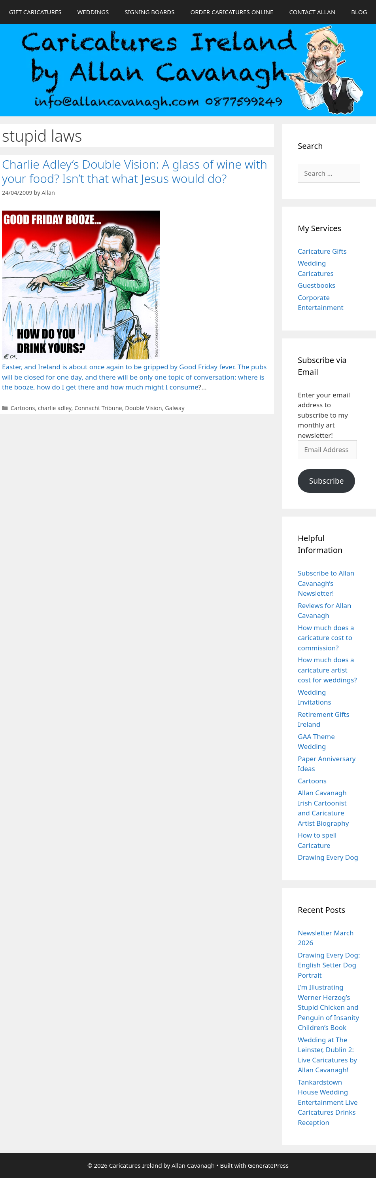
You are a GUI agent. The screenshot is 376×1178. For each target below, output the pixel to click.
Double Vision (143, 408)
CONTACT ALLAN (312, 12)
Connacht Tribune (98, 408)
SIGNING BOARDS (149, 12)
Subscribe (326, 481)
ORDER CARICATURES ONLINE (231, 12)
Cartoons (23, 408)
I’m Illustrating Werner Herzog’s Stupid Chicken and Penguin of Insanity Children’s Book (328, 1007)
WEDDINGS (93, 12)
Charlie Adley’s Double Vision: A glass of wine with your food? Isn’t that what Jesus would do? (134, 171)
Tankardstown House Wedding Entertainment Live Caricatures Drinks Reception (327, 1102)
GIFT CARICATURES (35, 12)
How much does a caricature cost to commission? (326, 637)
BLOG (359, 12)
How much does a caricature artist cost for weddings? (327, 669)
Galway (174, 408)
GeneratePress (268, 1165)
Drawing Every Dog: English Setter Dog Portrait (329, 965)
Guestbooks (316, 285)
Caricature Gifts (322, 251)
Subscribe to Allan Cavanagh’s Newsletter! (326, 583)
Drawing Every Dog (328, 857)
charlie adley (55, 408)
